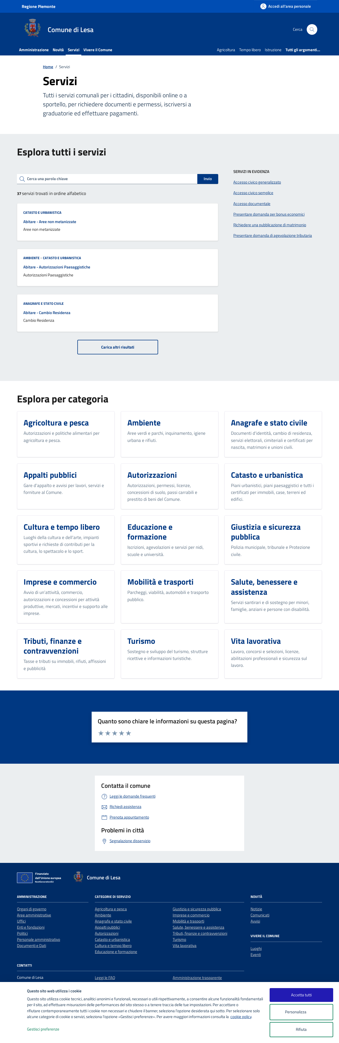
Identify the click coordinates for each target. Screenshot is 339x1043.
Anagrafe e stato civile (43, 303)
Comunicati (260, 915)
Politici (22, 933)
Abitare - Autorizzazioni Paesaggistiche (56, 267)
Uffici (21, 921)
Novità (58, 50)
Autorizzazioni (106, 933)
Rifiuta (301, 1029)
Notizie (256, 909)
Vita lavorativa (185, 945)
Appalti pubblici (107, 927)
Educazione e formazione (116, 952)
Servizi (73, 50)
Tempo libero (250, 50)
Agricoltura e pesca (111, 909)
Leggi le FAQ (105, 978)
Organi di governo (31, 909)
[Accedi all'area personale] (285, 6)
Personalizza (301, 1012)
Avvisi (255, 921)
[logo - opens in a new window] (13, 1033)
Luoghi (256, 948)
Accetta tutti (301, 995)
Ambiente (31, 257)
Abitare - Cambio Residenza (46, 313)
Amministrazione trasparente (197, 978)
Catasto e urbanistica (42, 212)
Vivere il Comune (97, 50)
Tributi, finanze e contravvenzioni (200, 933)
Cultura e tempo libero (113, 945)
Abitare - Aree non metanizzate (49, 222)
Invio (208, 179)
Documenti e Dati (31, 945)
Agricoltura (226, 50)
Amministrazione (34, 50)
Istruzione (273, 50)
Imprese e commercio (191, 915)
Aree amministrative (34, 915)
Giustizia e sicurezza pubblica (197, 909)
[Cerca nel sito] (312, 29)
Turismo (179, 939)
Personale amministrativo (38, 939)
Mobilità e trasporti (188, 921)
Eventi (256, 954)
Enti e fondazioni (30, 927)
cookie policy (240, 1017)
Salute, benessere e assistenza (198, 927)
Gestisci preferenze (48, 1029)
